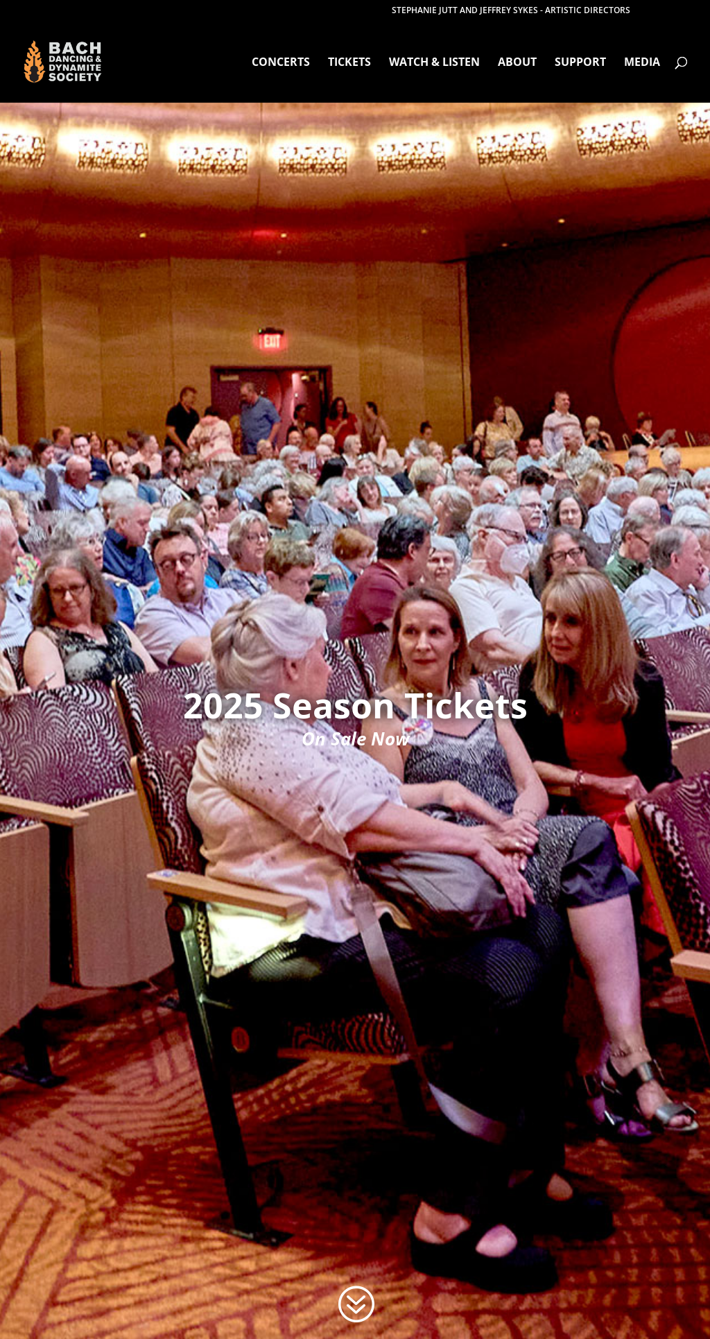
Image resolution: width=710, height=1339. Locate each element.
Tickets (349, 63)
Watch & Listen (434, 63)
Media (642, 63)
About (517, 63)
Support (580, 63)
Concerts (281, 63)
